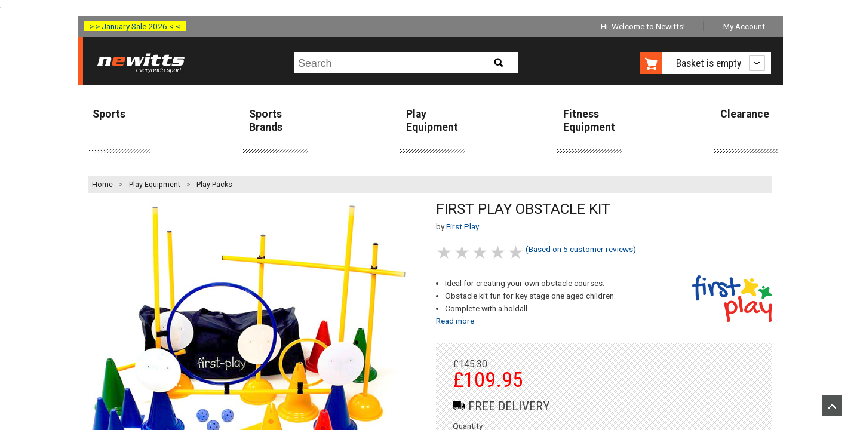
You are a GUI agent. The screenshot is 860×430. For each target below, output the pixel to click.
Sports (109, 114)
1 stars (445, 252)
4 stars (499, 252)
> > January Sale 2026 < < (135, 26)
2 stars (463, 252)
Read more (455, 320)
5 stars (517, 252)
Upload (832, 405)
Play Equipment (432, 120)
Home (102, 184)
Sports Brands (265, 120)
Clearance (744, 114)
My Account (744, 26)
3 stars (481, 252)
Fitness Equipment (589, 120)
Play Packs (214, 184)
